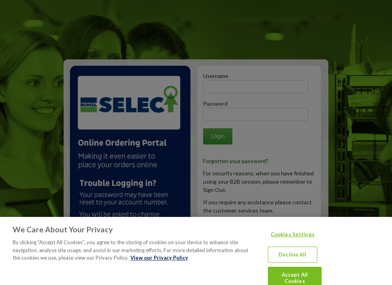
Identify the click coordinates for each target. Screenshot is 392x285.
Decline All (292, 259)
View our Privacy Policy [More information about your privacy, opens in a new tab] (159, 263)
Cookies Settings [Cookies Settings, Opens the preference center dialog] (293, 239)
